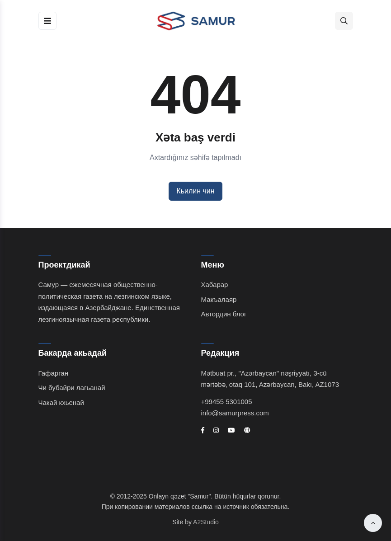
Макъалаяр (219, 299)
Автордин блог (224, 314)
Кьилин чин (195, 191)
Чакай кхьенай (61, 402)
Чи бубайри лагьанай (71, 387)
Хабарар (214, 284)
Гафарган (53, 373)
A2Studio (206, 522)
